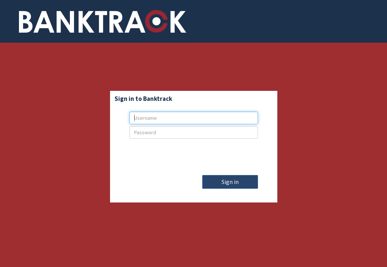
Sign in (230, 181)
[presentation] (193, 155)
